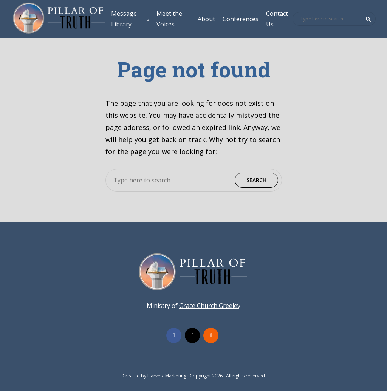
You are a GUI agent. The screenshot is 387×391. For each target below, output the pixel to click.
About (206, 19)
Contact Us (277, 18)
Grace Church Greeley (209, 305)
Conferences (241, 19)
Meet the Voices (169, 18)
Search (368, 19)
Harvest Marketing (166, 375)
